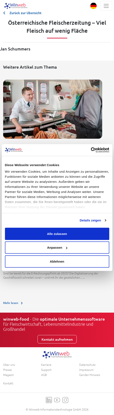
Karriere (46, 364)
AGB (44, 375)
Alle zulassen (57, 233)
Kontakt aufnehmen (57, 339)
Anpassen (57, 247)
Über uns (9, 364)
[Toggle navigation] (106, 6)
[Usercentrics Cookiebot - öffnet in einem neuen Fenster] (90, 150)
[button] (93, 6)
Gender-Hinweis (89, 375)
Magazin (8, 375)
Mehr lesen (14, 303)
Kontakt (8, 383)
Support (46, 370)
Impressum (86, 370)
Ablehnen (57, 261)
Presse (7, 370)
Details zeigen (90, 220)
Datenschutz (87, 364)
